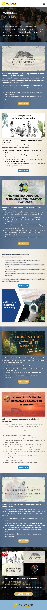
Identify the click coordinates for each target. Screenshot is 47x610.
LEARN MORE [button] (23, 103)
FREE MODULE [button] (23, 286)
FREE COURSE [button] (23, 381)
